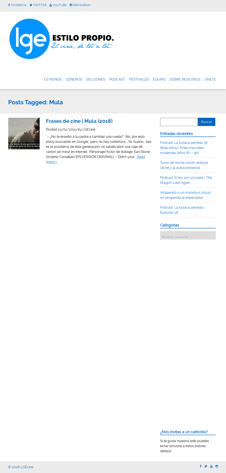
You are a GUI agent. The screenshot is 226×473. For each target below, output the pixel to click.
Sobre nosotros (185, 79)
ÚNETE (210, 79)
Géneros (74, 79)
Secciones (95, 79)
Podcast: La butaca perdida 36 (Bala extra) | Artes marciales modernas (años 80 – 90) (184, 148)
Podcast (117, 79)
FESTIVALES (139, 79)
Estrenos (53, 79)
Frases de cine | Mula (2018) (79, 121)
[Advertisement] (191, 268)
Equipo (159, 79)
